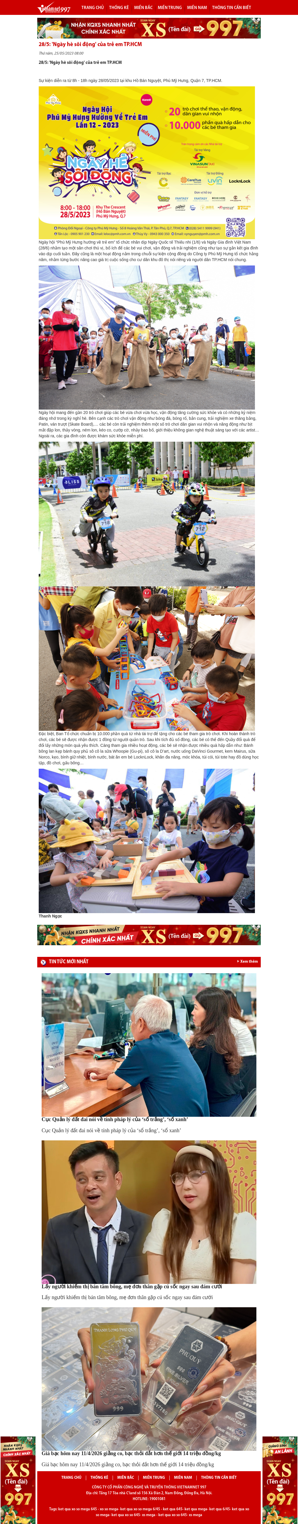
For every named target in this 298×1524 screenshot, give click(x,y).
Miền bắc (143, 8)
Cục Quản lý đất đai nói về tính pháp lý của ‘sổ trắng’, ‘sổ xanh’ (115, 1119)
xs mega (148, 1515)
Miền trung (170, 8)
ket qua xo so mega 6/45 (140, 1509)
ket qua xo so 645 (125, 1515)
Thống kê (119, 8)
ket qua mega (196, 1509)
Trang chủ (92, 8)
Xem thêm (247, 961)
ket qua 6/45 (219, 1509)
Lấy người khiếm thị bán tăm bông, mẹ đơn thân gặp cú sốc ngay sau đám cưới (132, 1286)
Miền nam (197, 8)
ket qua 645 (172, 1509)
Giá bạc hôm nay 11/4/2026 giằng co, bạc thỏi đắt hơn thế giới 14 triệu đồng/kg (131, 1453)
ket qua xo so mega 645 (77, 1509)
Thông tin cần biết (231, 8)
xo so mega (109, 1509)
